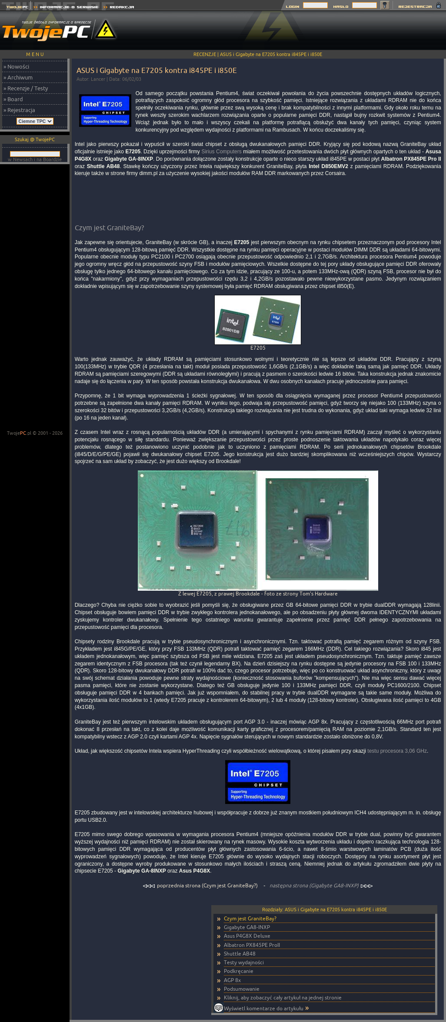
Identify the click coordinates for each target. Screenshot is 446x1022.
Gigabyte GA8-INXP (247, 927)
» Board (13, 99)
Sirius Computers (221, 152)
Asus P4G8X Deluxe (247, 936)
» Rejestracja (19, 110)
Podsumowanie (242, 989)
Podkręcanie (238, 971)
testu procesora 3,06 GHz (397, 751)
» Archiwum (18, 77)
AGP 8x (232, 980)
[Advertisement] (35, 298)
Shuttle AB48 (240, 953)
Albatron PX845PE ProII (252, 945)
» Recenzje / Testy (25, 88)
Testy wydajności (244, 962)
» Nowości (16, 66)
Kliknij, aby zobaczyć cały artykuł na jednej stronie (283, 997)
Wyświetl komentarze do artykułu (263, 1008)
